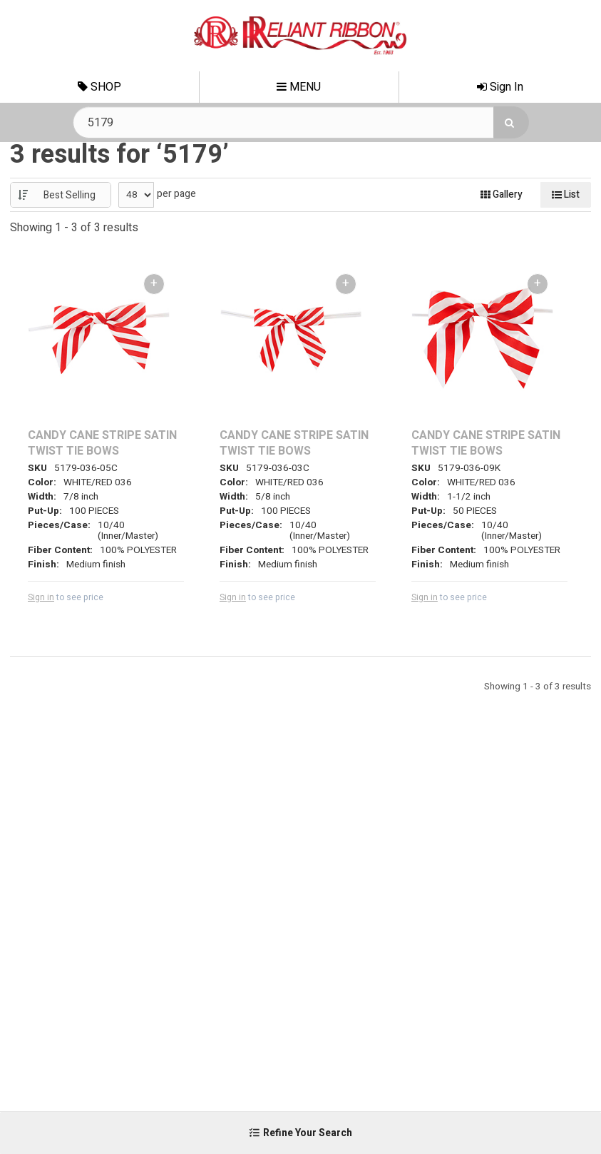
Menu (299, 87)
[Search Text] (301, 122)
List (566, 194)
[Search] (511, 122)
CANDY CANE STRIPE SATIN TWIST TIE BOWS (102, 443)
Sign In (500, 87)
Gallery (502, 194)
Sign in (41, 597)
